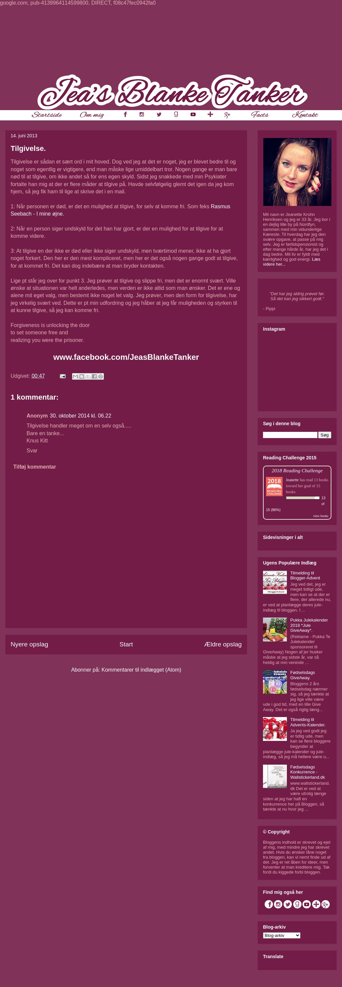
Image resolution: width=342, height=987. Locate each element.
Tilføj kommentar (34, 467)
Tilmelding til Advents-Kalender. (307, 722)
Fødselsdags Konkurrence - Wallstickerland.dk (307, 772)
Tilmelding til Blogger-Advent (305, 575)
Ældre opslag (223, 644)
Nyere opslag (29, 644)
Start (126, 644)
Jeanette (292, 480)
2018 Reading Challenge (297, 470)
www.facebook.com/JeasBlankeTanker (126, 357)
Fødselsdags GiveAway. (302, 675)
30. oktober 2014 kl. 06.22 (80, 416)
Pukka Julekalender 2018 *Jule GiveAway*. (309, 625)
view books (320, 516)
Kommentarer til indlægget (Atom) (141, 670)
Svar (32, 450)
